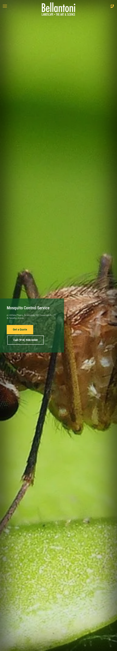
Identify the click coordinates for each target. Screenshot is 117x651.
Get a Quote (20, 329)
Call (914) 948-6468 (25, 340)
